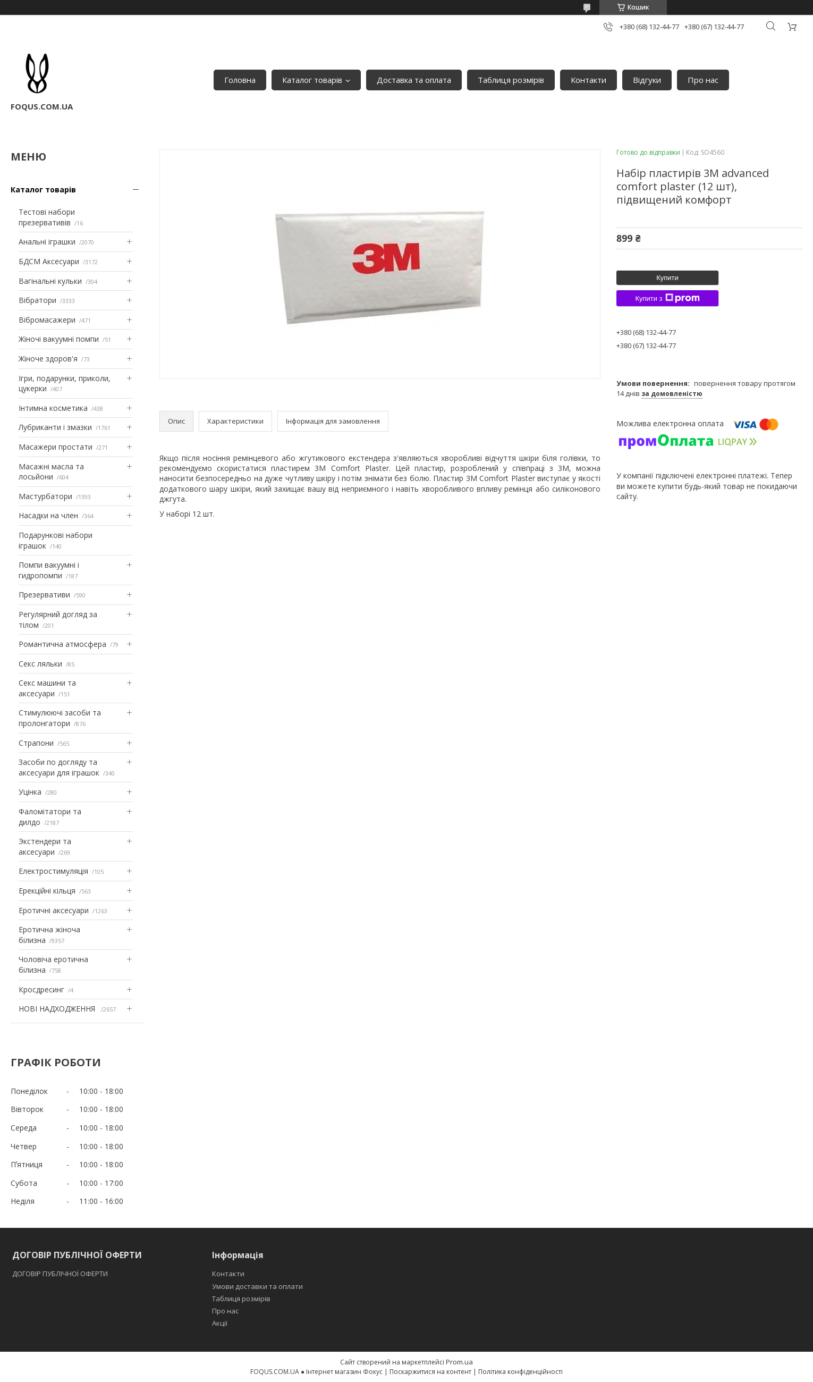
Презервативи (44, 594)
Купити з (667, 298)
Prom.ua (459, 1362)
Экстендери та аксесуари (45, 846)
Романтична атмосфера (62, 644)
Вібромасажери (47, 320)
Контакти (588, 79)
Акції (219, 1323)
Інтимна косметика (53, 408)
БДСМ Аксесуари (49, 261)
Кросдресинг (41, 989)
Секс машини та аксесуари (47, 688)
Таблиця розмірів (511, 79)
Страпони (36, 743)
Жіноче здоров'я (48, 358)
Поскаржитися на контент (430, 1371)
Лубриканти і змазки (55, 427)
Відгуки (647, 79)
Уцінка (30, 792)
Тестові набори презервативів (47, 217)
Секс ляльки (40, 664)
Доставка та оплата (414, 79)
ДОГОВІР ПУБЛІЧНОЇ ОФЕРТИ (60, 1273)
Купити (667, 278)
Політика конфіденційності (520, 1371)
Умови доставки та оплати (257, 1286)
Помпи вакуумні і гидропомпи (49, 570)
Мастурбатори (45, 496)
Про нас (703, 79)
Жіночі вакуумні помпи (59, 339)
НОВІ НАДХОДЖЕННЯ (58, 1009)
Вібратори (37, 300)
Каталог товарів (312, 79)
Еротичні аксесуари (54, 910)
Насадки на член (48, 515)
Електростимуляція (53, 871)
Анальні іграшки (47, 242)
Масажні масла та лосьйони (51, 471)
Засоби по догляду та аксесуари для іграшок (59, 767)
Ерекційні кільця (47, 891)
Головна (240, 79)
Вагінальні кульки (50, 281)
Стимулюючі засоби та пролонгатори (60, 717)
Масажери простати (55, 447)
